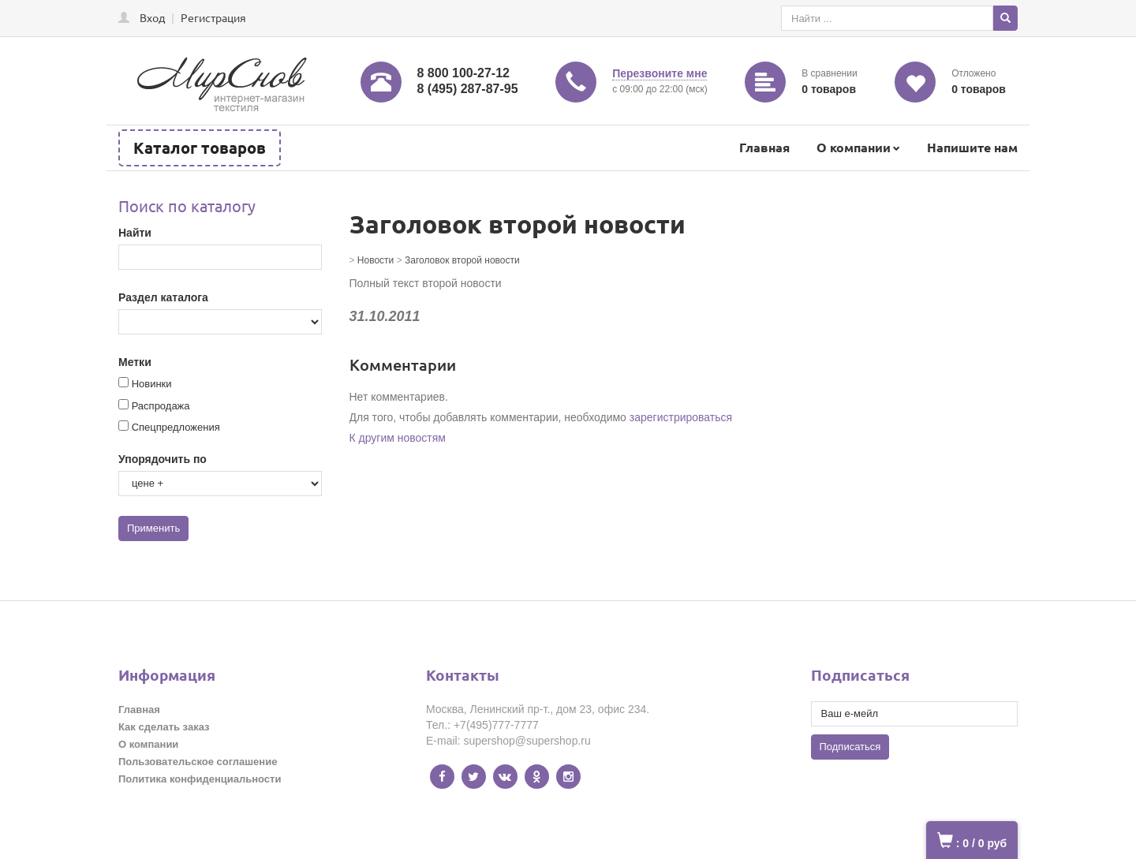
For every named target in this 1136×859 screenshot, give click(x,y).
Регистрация (213, 17)
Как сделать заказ (164, 727)
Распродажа (161, 406)
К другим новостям (398, 437)
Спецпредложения (176, 427)
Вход (152, 17)
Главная (764, 147)
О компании (853, 147)
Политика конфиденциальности (199, 779)
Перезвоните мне (659, 73)
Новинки (152, 384)
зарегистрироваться (681, 417)
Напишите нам (972, 147)
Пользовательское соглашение (197, 761)
